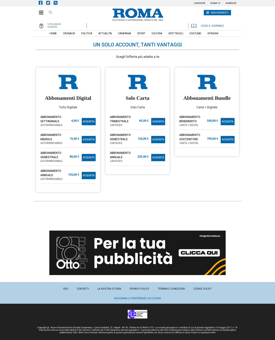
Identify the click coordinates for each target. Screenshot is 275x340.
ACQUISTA (89, 121)
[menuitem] (199, 3)
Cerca (50, 13)
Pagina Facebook (42, 3)
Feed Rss (57, 3)
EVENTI (52, 26)
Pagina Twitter (50, 3)
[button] (40, 10)
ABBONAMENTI (219, 12)
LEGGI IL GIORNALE (207, 25)
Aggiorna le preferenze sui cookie (137, 298)
